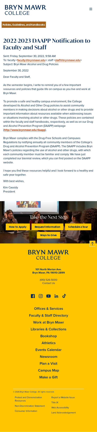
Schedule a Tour (78, 226)
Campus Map (48, 370)
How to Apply (17, 226)
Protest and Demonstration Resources (28, 399)
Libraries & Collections (48, 329)
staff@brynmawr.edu (67, 60)
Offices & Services (48, 308)
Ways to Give (48, 235)
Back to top (92, 243)
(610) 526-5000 (48, 280)
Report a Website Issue (63, 397)
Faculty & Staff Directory (48, 315)
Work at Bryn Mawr (48, 322)
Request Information (47, 226)
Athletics (49, 343)
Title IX (54, 402)
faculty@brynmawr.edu (31, 60)
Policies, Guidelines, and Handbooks (24, 24)
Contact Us (48, 283)
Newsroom (48, 356)
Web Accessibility (60, 407)
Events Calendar (48, 349)
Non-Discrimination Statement (30, 406)
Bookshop (48, 336)
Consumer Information (26, 411)
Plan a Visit (48, 363)
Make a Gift (48, 377)
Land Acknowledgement (63, 412)
